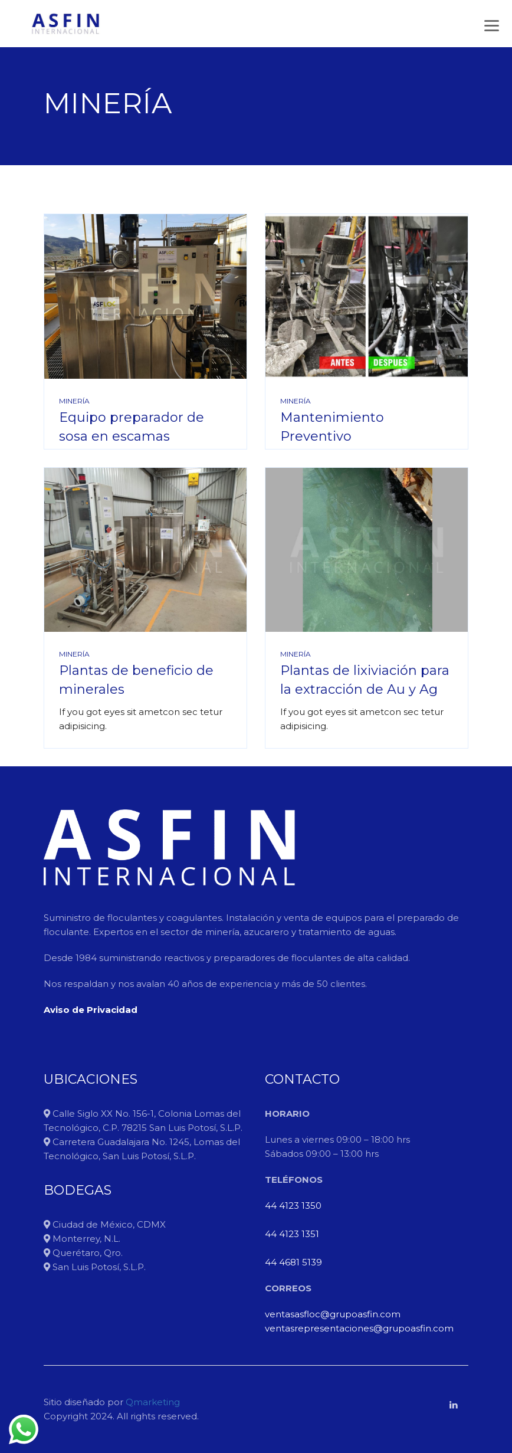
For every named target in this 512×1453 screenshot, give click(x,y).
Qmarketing (151, 1402)
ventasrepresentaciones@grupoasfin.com (359, 1328)
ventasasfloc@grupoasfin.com (333, 1314)
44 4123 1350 (293, 1205)
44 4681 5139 (293, 1262)
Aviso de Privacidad (90, 1009)
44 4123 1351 (292, 1233)
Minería (74, 400)
